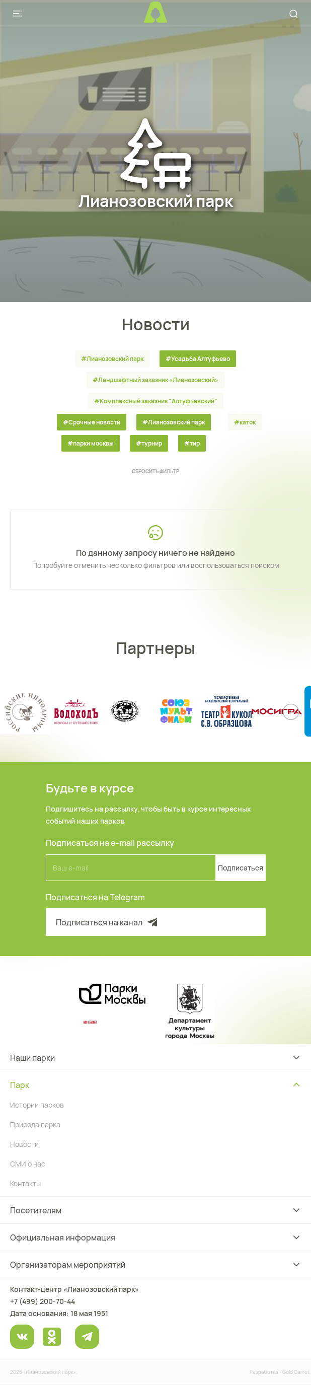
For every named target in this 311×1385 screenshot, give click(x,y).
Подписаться (240, 867)
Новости (24, 1144)
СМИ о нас (27, 1164)
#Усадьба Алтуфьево (198, 358)
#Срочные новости (91, 422)
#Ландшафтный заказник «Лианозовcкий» (155, 380)
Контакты (25, 1183)
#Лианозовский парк (112, 358)
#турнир (149, 443)
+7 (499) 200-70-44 (42, 1301)
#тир (192, 443)
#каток (245, 422)
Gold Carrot (295, 1371)
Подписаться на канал (108, 922)
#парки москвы (90, 443)
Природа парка (35, 1124)
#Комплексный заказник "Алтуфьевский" (155, 401)
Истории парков (37, 1105)
